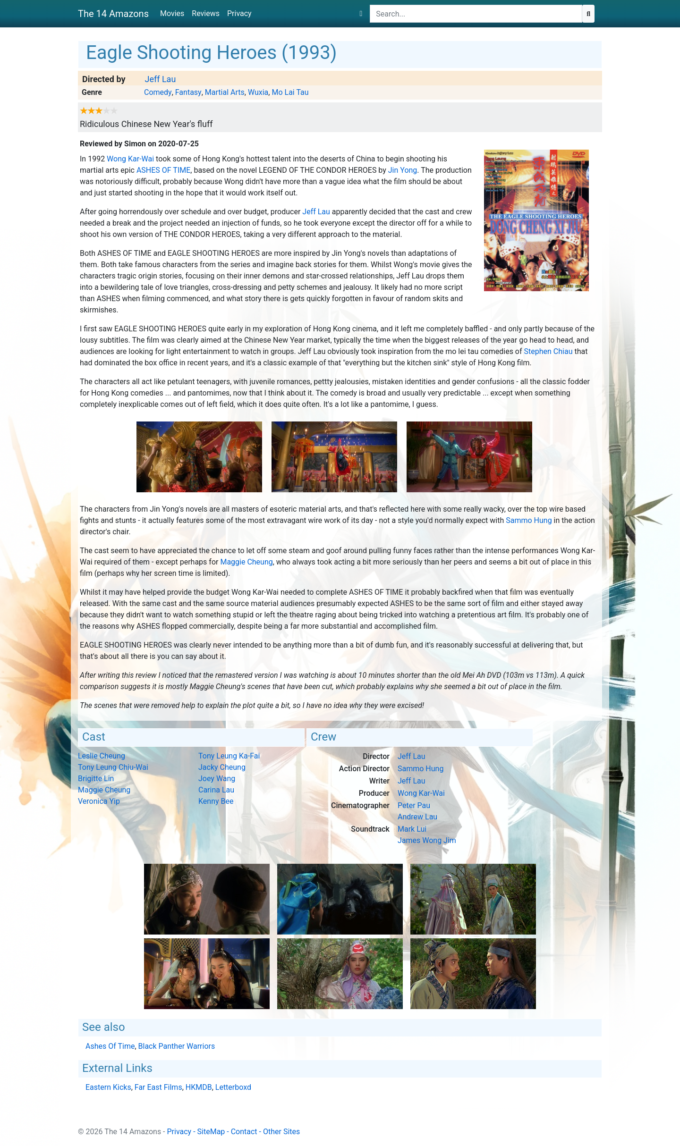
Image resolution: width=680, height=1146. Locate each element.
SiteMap (211, 1131)
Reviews (206, 13)
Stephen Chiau (548, 351)
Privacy (239, 13)
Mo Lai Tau (290, 92)
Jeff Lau (160, 79)
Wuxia (258, 92)
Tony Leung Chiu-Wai (113, 767)
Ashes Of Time (163, 170)
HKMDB (199, 1087)
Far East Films (158, 1087)
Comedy (158, 92)
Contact (244, 1131)
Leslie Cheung (101, 755)
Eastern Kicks (108, 1087)
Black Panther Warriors (176, 1046)
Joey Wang (216, 778)
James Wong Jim (427, 840)
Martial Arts (225, 92)
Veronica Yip (99, 801)
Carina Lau (216, 789)
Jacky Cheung (222, 767)
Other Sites (281, 1131)
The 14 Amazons (113, 13)
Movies (172, 13)
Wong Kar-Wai (130, 158)
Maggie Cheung (246, 561)
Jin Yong (402, 170)
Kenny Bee (215, 801)
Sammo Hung (529, 520)
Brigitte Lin (96, 778)
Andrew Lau (417, 816)
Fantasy (188, 92)
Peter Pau (414, 805)
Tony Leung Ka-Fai (229, 755)
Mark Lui (412, 829)
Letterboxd (233, 1087)
